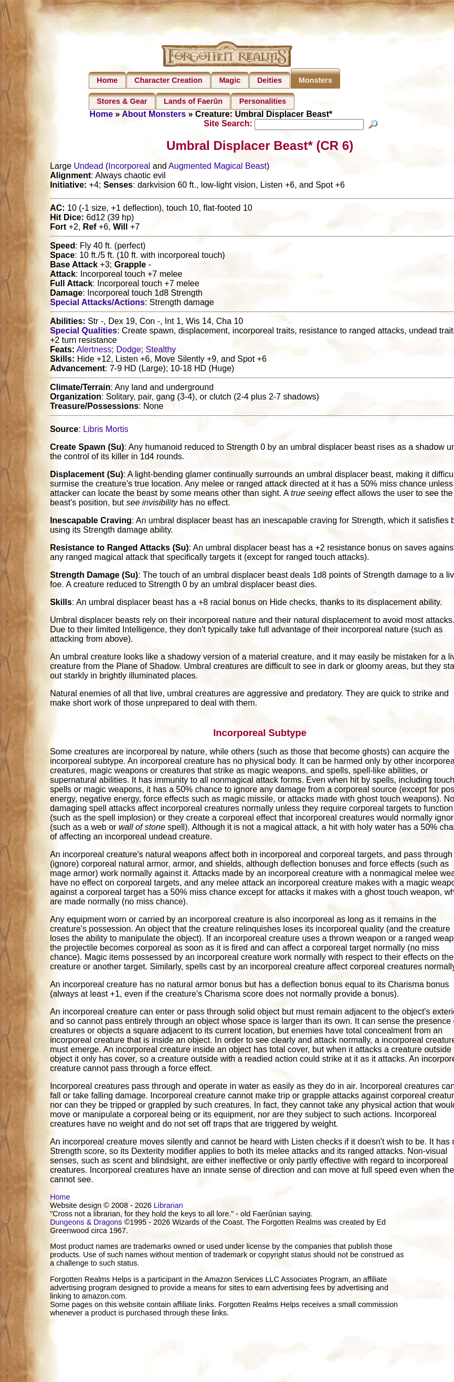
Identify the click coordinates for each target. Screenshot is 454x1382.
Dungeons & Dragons (86, 1223)
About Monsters (154, 114)
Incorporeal (129, 167)
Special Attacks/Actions (97, 303)
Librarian (168, 1207)
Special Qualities (83, 332)
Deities (269, 80)
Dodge (128, 351)
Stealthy (160, 351)
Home (107, 80)
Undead (88, 167)
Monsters (315, 80)
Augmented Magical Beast (217, 167)
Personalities (263, 101)
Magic (229, 80)
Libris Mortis (105, 430)
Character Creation (168, 80)
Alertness (94, 351)
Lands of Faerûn (193, 101)
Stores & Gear (122, 101)
